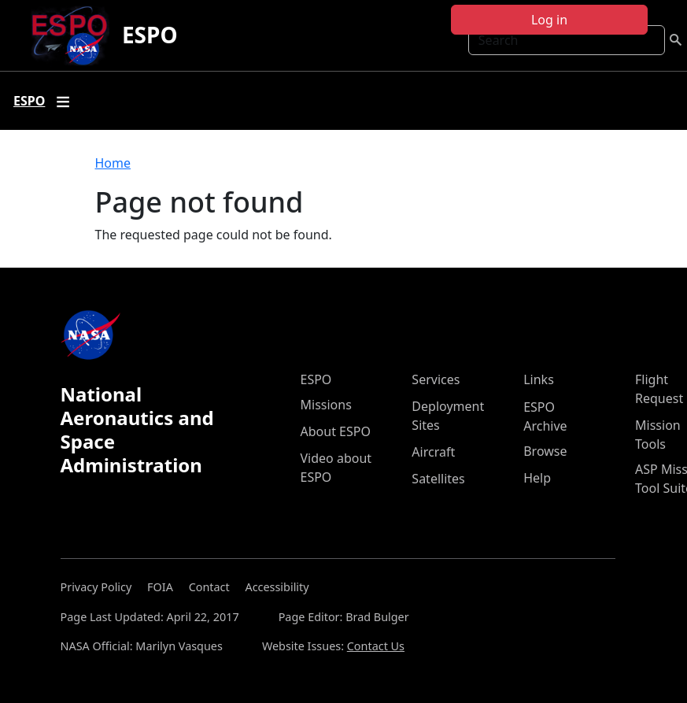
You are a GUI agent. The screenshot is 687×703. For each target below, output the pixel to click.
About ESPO (336, 431)
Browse (545, 451)
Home (113, 163)
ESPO (150, 35)
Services (436, 379)
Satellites (438, 478)
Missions (326, 404)
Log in (549, 19)
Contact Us (375, 645)
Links (538, 379)
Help (537, 478)
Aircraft (433, 452)
